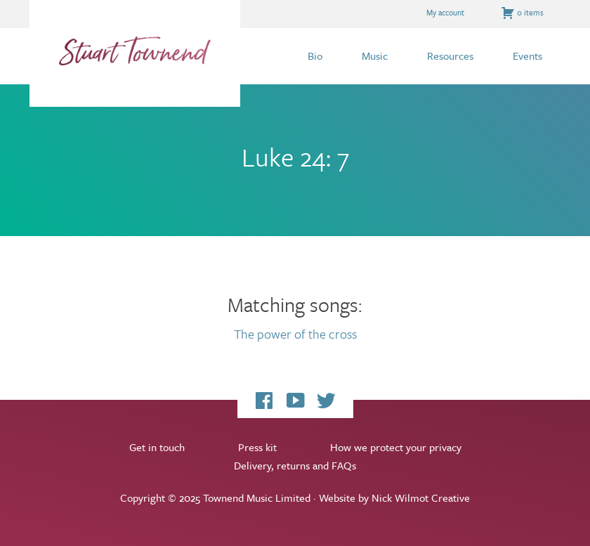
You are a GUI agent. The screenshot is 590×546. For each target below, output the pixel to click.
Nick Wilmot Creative (421, 497)
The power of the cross (295, 334)
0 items (522, 13)
